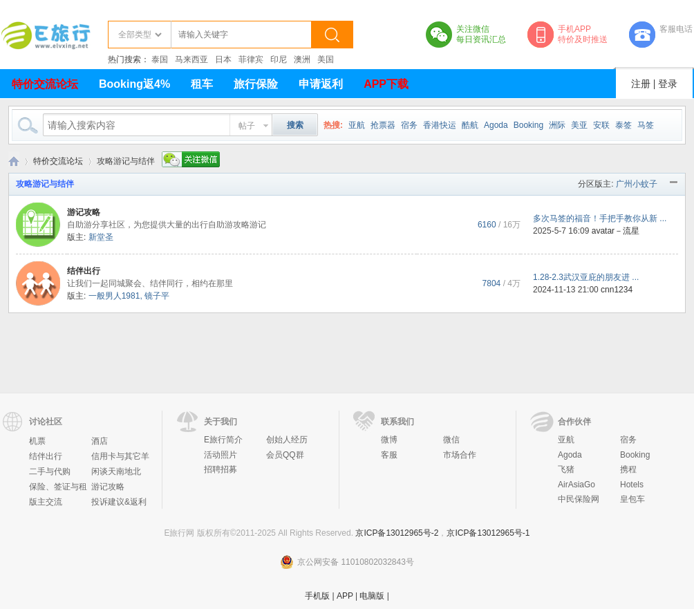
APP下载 (386, 84)
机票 (37, 441)
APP (345, 596)
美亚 (579, 125)
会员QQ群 (285, 455)
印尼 (278, 59)
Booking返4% (134, 84)
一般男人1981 (114, 296)
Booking (528, 125)
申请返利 (321, 84)
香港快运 (439, 125)
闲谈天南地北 (116, 471)
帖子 (246, 126)
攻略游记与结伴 (45, 184)
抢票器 (383, 125)
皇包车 (632, 499)
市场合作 (459, 455)
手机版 (317, 596)
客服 (389, 455)
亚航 (356, 125)
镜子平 (156, 296)
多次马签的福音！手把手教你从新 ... (599, 218)
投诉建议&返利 (119, 502)
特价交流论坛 (45, 84)
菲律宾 (250, 59)
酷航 (470, 125)
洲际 (557, 125)
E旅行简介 (223, 439)
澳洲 (302, 59)
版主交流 (45, 502)
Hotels (632, 484)
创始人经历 (287, 439)
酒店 (99, 441)
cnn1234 (616, 289)
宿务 (409, 125)
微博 (389, 439)
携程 (628, 469)
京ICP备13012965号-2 (396, 533)
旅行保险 (256, 84)
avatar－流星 (615, 231)
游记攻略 (83, 212)
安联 (601, 125)
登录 (667, 83)
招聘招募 (220, 469)
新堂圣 (100, 237)
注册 (640, 83)
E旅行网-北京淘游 (13, 161)
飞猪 (566, 469)
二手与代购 (50, 471)
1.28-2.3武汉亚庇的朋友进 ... (586, 277)
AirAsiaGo (576, 484)
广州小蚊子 (636, 184)
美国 (325, 59)
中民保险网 (578, 499)
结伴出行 (83, 271)
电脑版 (371, 596)
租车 (202, 84)
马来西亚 (191, 59)
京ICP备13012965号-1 (488, 533)
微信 (451, 439)
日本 (223, 59)
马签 (645, 125)
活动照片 (220, 455)
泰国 (159, 59)
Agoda (496, 125)
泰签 (623, 125)
